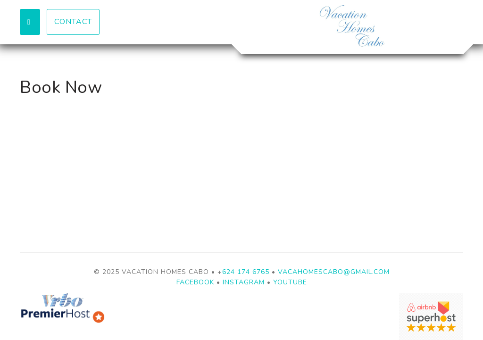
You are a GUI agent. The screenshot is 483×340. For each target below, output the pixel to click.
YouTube (290, 282)
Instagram (244, 282)
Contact (73, 22)
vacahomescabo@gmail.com (334, 271)
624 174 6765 (245, 271)
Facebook (195, 282)
